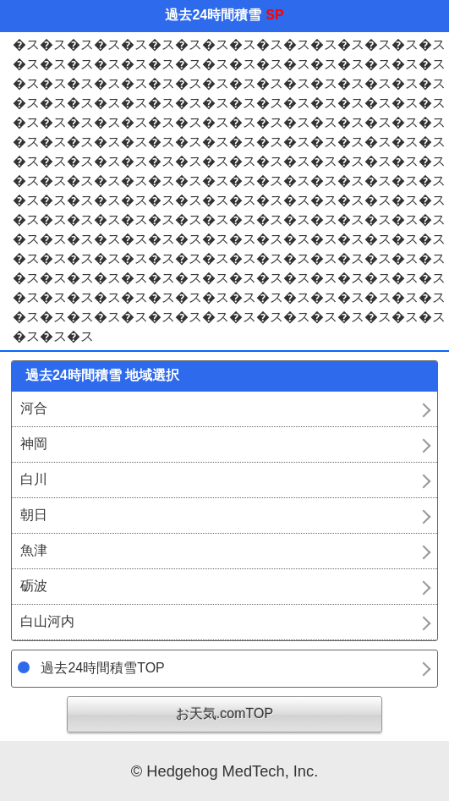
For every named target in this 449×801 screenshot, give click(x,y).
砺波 (33, 586)
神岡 (33, 443)
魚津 (33, 550)
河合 (33, 408)
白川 (33, 479)
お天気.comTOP (224, 713)
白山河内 (47, 621)
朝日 (33, 514)
